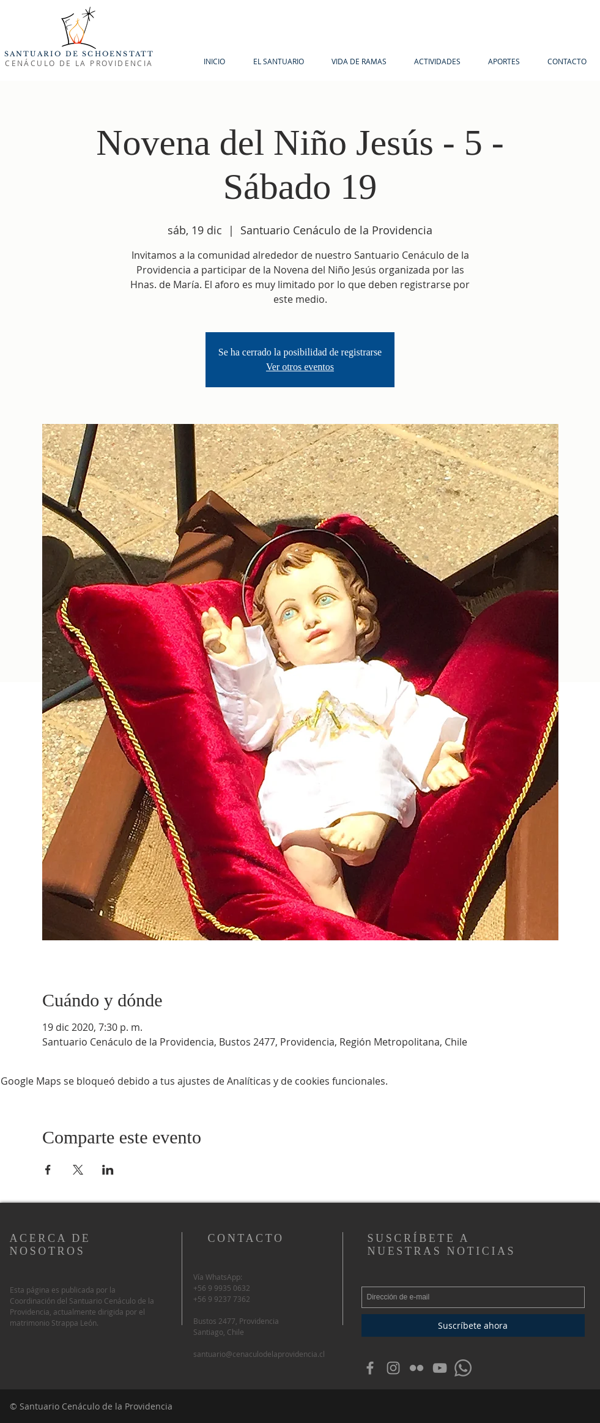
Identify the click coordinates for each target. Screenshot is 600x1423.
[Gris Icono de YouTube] (439, 1368)
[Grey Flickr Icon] (416, 1368)
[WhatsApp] (463, 1368)
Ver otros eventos (300, 367)
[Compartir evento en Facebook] (48, 1170)
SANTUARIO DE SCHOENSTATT (79, 54)
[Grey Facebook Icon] (370, 1368)
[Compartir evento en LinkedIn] (108, 1170)
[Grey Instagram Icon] (393, 1368)
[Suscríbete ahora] (473, 1325)
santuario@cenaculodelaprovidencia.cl (259, 1354)
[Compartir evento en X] (78, 1170)
